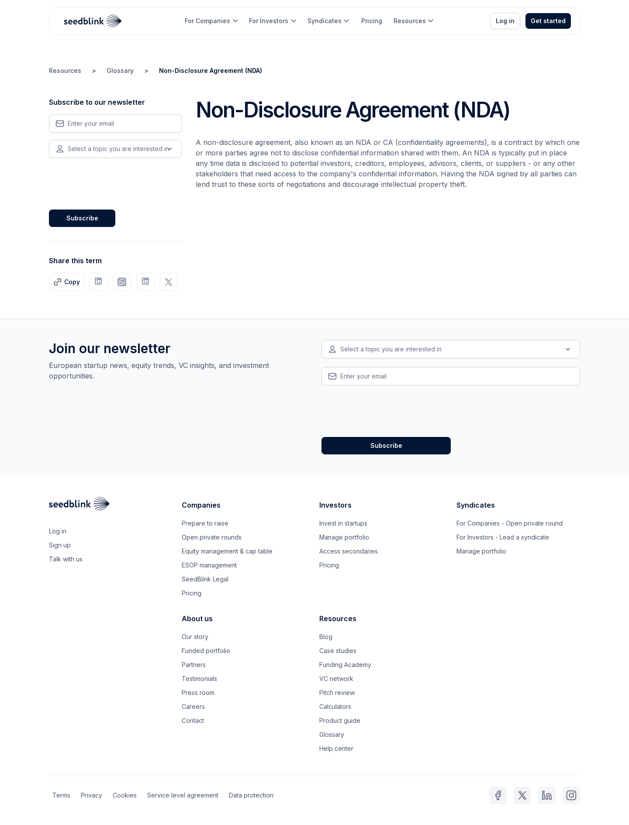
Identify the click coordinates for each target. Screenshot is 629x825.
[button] (211, 21)
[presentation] (115, 182)
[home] (93, 21)
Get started (548, 20)
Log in (505, 20)
